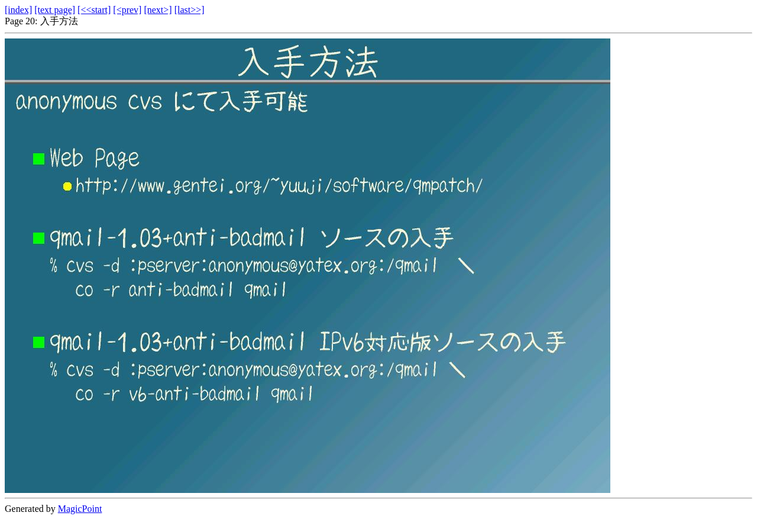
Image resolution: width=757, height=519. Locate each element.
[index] (18, 10)
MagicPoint (80, 509)
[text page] (54, 10)
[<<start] (94, 10)
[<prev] (127, 10)
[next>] (158, 10)
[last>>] (189, 10)
